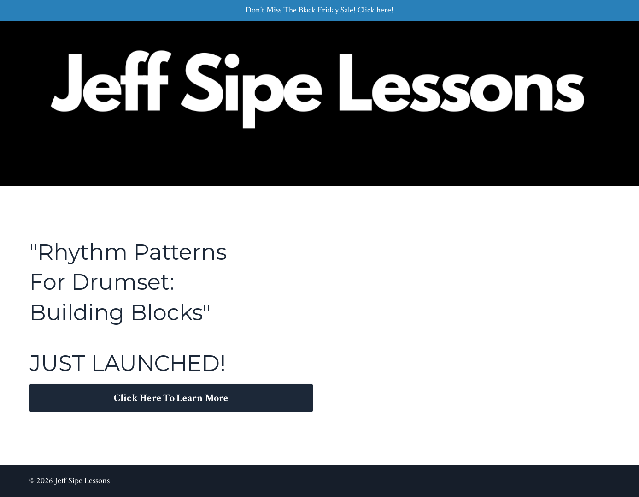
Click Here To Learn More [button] (171, 398)
